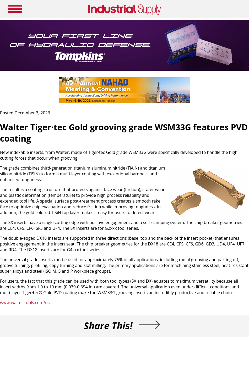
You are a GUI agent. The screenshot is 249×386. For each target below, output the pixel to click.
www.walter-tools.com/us (25, 302)
